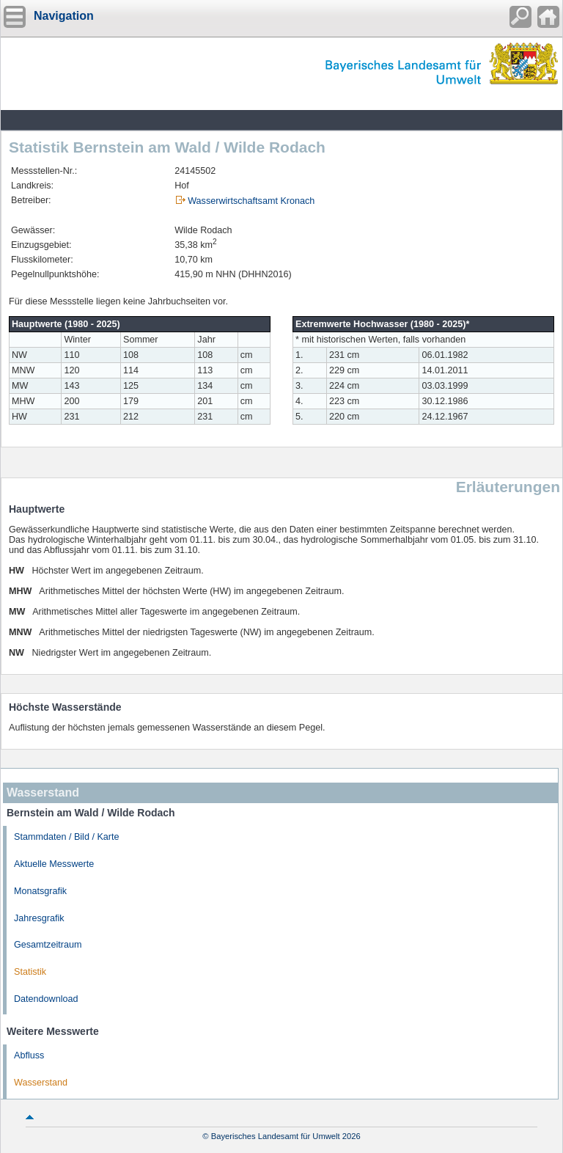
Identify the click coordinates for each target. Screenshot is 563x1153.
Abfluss (29, 1055)
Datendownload (46, 999)
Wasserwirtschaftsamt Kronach (251, 201)
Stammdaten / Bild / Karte (66, 837)
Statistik (30, 972)
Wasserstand (40, 1082)
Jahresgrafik (39, 918)
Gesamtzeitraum (47, 945)
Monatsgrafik (40, 891)
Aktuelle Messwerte (54, 864)
